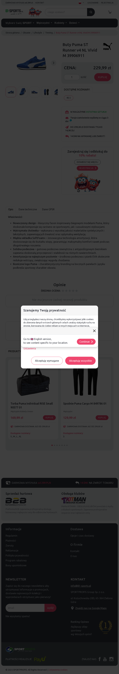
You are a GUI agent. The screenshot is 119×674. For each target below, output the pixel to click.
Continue (86, 341)
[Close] (94, 330)
